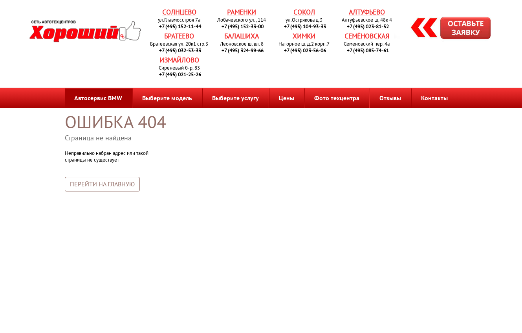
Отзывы (390, 98)
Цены (286, 98)
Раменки (241, 12)
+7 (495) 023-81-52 (368, 26)
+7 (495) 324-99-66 (243, 50)
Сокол (304, 12)
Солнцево (179, 12)
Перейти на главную (102, 184)
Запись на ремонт (444, 29)
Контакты (434, 98)
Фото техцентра (336, 98)
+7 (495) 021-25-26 (180, 74)
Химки (304, 36)
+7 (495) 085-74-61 (368, 50)
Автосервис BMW (98, 98)
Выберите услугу (235, 98)
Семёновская (366, 36)
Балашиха (241, 36)
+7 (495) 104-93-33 (305, 26)
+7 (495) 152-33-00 (243, 26)
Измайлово (179, 60)
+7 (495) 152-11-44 (180, 26)
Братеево (179, 36)
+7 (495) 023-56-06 (305, 50)
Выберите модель (167, 98)
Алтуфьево (367, 12)
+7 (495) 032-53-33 (180, 50)
